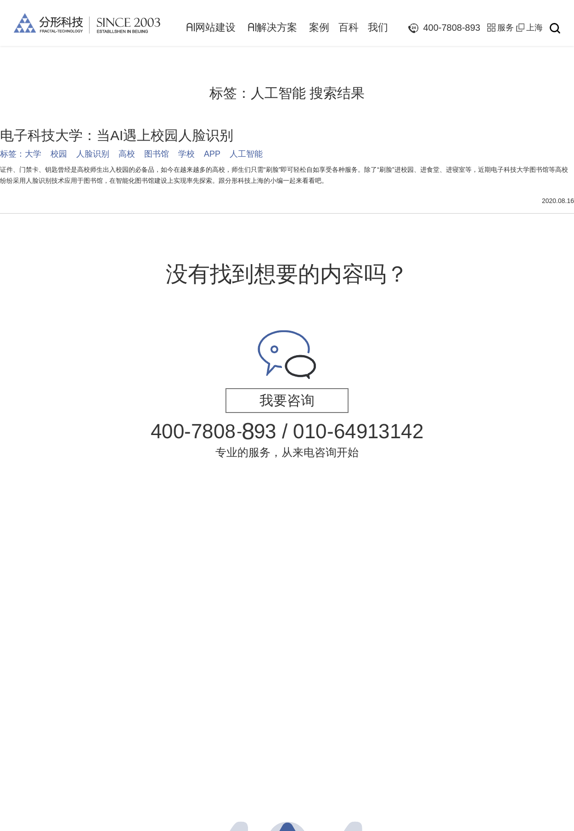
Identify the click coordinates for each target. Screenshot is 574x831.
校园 (59, 153)
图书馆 (156, 153)
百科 (348, 27)
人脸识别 (92, 153)
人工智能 (246, 153)
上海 (534, 27)
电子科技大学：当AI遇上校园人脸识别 (116, 135)
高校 (126, 153)
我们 (378, 27)
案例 (319, 27)
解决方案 (272, 27)
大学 (33, 153)
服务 (505, 27)
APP (212, 153)
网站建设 (211, 27)
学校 (186, 153)
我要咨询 (287, 400)
